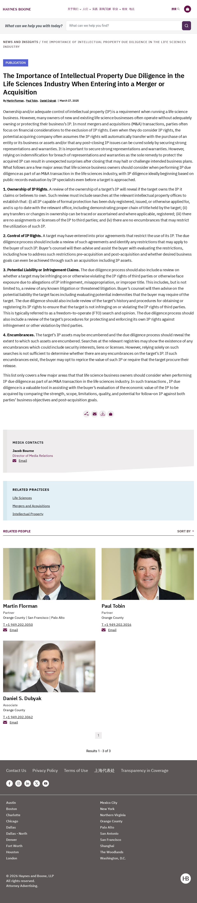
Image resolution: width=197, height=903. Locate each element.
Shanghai (107, 846)
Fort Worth (14, 846)
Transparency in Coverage (144, 770)
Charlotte (13, 815)
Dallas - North (16, 833)
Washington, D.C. (113, 858)
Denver (11, 840)
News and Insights (20, 42)
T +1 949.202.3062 (18, 717)
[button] (110, 414)
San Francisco (38, 618)
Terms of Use (76, 770)
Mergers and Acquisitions (31, 506)
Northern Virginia (113, 815)
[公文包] (187, 9)
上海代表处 (104, 770)
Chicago (12, 821)
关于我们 (73, 9)
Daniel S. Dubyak (22, 698)
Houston (12, 852)
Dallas (11, 827)
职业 (115, 9)
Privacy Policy (45, 770)
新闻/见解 (105, 9)
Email (23, 460)
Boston (11, 809)
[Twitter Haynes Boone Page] (36, 783)
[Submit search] (186, 25)
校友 (124, 9)
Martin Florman (15, 100)
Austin (11, 803)
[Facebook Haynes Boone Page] (9, 783)
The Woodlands (111, 852)
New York (107, 809)
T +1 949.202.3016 (116, 625)
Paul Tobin (31, 100)
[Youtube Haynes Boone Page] (45, 783)
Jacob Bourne (23, 451)
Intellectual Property (28, 514)
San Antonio (109, 833)
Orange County (14, 618)
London (11, 858)
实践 (95, 9)
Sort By (184, 531)
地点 (131, 9)
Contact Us (16, 770)
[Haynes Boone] (17, 9)
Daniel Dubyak (48, 100)
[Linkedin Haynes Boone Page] (27, 783)
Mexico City (108, 803)
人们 (85, 9)
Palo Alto (58, 618)
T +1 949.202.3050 (18, 625)
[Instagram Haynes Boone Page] (18, 783)
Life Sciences (22, 498)
